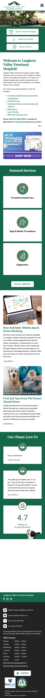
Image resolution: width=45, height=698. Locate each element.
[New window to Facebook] (4, 599)
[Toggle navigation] (42, 5)
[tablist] (22, 161)
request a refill (22, 47)
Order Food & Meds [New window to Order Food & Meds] (22, 39)
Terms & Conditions (20, 695)
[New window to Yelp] (11, 599)
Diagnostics (12, 109)
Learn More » (8, 361)
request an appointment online (28, 122)
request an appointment (22, 32)
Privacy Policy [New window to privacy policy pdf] (9, 695)
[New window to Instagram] (8, 599)
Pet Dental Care (13, 101)
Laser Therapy (13, 112)
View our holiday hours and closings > (15, 666)
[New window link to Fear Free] (11, 682)
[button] (39, 126)
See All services (22, 284)
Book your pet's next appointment (14, 663)
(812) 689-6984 (18, 119)
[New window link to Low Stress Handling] (22, 682)
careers (22, 673)
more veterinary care (19, 115)
